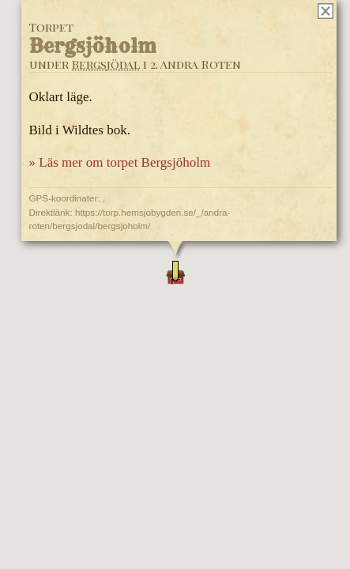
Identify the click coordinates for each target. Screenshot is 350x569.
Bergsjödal (105, 64)
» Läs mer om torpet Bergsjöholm (119, 162)
